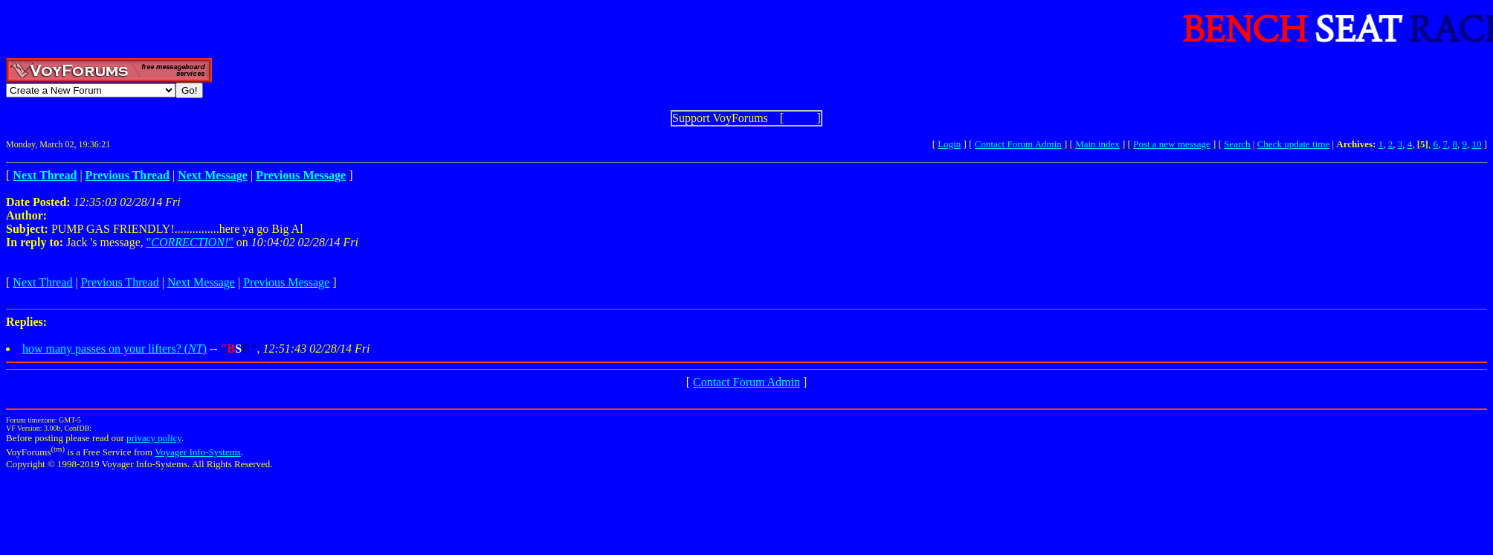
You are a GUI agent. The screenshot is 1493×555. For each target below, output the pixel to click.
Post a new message (1171, 144)
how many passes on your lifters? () (114, 348)
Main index (1097, 144)
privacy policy (153, 437)
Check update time (1293, 144)
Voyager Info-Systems (198, 452)
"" (189, 242)
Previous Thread (120, 282)
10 (1476, 144)
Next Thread (42, 282)
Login (949, 144)
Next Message (201, 282)
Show (800, 118)
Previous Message (286, 282)
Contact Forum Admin (1018, 144)
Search (1237, 144)
